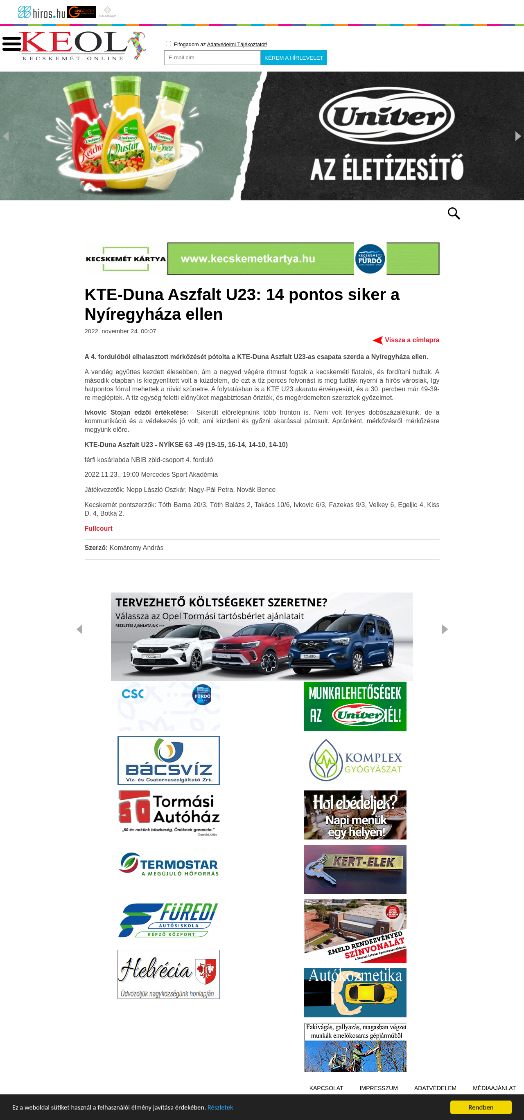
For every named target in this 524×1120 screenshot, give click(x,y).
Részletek (227, 1113)
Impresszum (379, 1088)
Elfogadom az (216, 44)
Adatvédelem (435, 1088)
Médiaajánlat (494, 1088)
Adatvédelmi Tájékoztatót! (237, 44)
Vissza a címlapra (412, 340)
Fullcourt (99, 528)
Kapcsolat (326, 1088)
